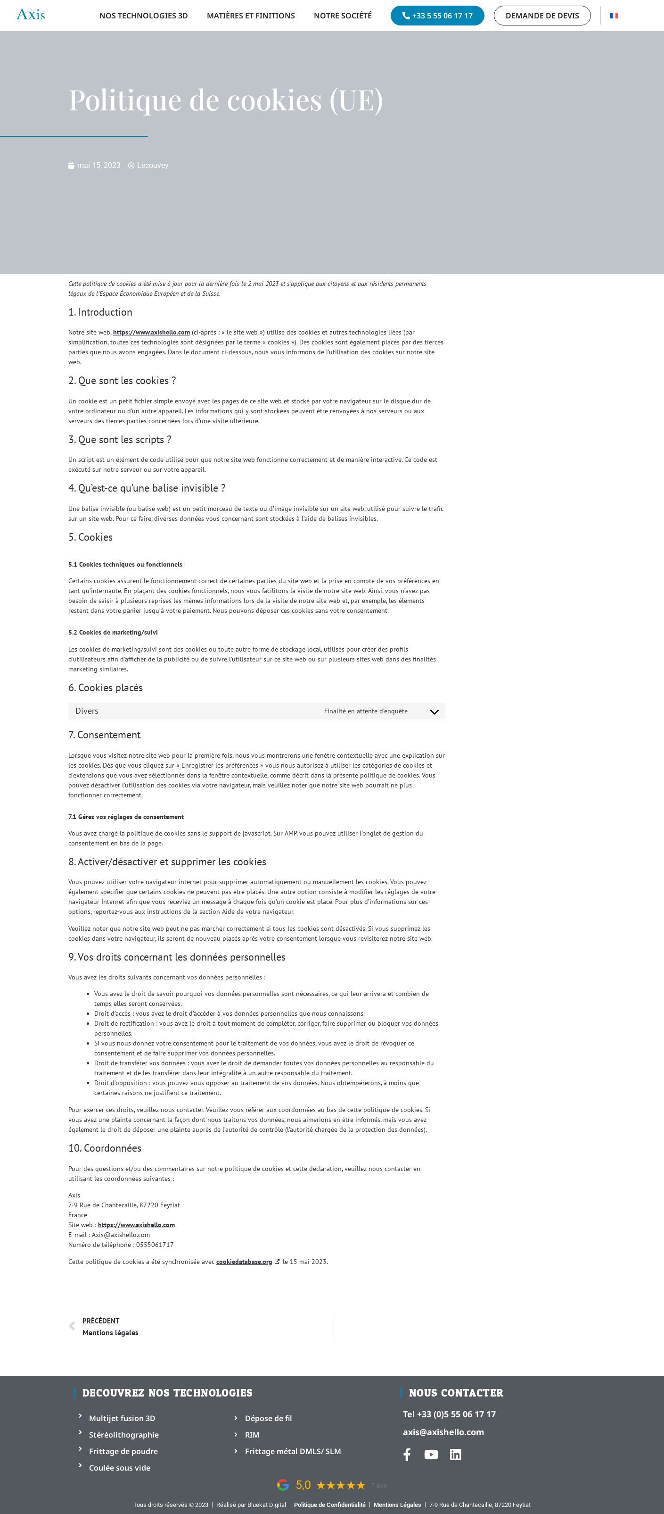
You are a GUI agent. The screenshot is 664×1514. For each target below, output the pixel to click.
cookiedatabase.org (244, 1261)
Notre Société (343, 15)
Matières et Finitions (251, 15)
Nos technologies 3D (143, 15)
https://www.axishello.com (151, 332)
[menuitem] (614, 16)
